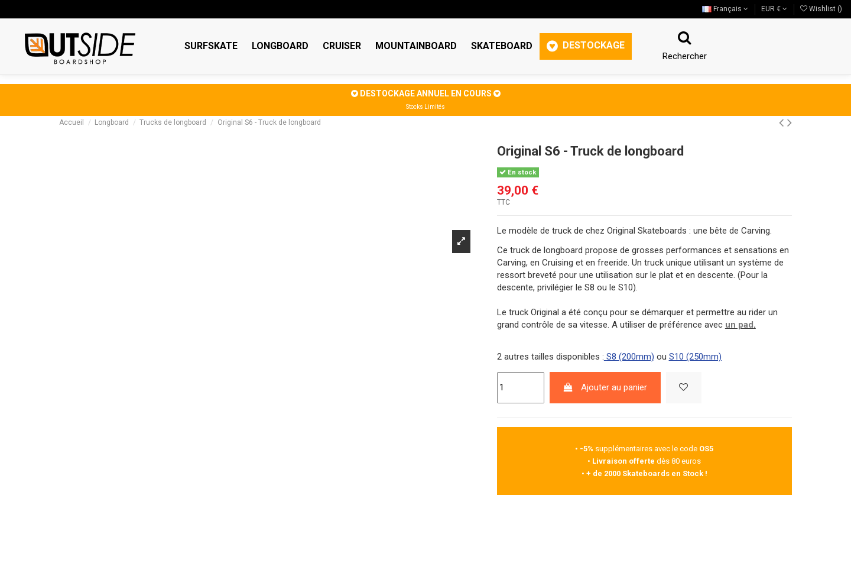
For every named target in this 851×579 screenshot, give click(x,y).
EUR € (774, 9)
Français (725, 9)
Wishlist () (821, 9)
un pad (739, 324)
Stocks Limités (425, 106)
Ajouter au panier (605, 387)
